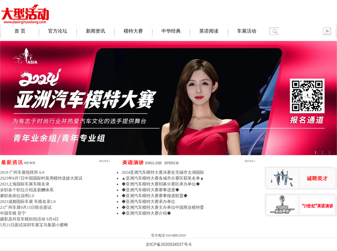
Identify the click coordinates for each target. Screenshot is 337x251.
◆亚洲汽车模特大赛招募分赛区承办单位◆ (161, 184)
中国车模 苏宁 (13, 213)
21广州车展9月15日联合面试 (26, 207)
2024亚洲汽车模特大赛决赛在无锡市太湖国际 (163, 172)
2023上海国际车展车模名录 (24, 184)
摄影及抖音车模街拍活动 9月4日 (29, 219)
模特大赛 (133, 31)
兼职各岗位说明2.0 (17, 195)
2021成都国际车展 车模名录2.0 (28, 201)
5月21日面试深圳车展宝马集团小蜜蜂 (34, 225)
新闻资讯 (95, 31)
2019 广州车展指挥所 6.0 (22, 172)
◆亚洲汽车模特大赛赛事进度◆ (150, 189)
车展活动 (246, 31)
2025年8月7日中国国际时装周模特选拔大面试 (41, 178)
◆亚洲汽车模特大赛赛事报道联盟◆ (155, 195)
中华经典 (171, 31)
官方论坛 (57, 31)
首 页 (19, 31)
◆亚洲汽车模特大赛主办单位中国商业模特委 (163, 207)
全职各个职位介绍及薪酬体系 (27, 189)
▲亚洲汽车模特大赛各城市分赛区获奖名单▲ (163, 178)
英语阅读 (208, 31)
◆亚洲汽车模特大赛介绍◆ (146, 213)
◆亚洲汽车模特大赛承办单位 (148, 201)
